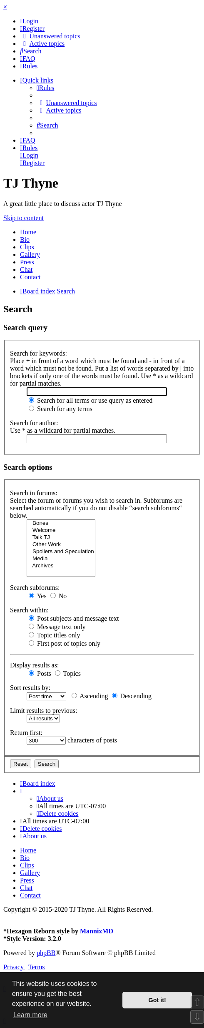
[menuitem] (29, 21)
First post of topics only (64, 643)
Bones (61, 523)
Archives (61, 565)
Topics (68, 673)
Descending (132, 696)
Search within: (29, 610)
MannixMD (96, 931)
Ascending (90, 696)
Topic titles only (54, 635)
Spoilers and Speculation (61, 551)
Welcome (61, 530)
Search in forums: (33, 492)
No (58, 595)
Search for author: (34, 422)
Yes (38, 595)
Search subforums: (35, 587)
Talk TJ (61, 537)
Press (27, 262)
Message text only (57, 626)
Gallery (30, 254)
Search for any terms (60, 408)
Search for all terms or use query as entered (90, 400)
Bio (25, 239)
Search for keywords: (38, 353)
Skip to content (23, 217)
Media (61, 558)
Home (28, 232)
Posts (40, 673)
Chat (26, 269)
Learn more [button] (30, 1014)
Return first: (26, 732)
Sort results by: (30, 687)
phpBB (46, 952)
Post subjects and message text (74, 618)
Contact (30, 277)
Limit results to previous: (43, 710)
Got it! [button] (157, 1000)
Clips (27, 247)
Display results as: (34, 665)
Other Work (61, 544)
